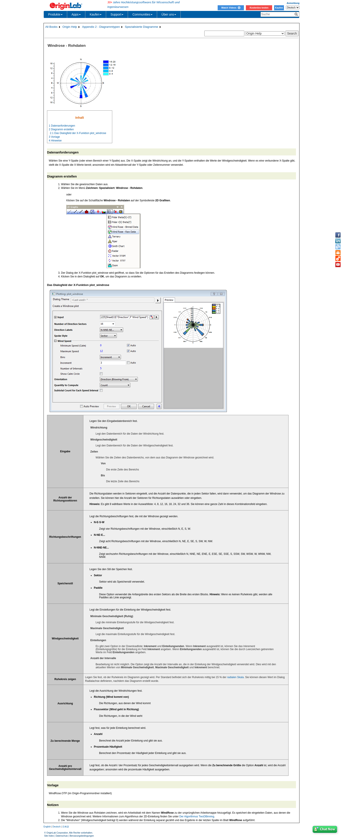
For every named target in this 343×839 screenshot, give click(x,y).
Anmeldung (293, 3)
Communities (142, 14)
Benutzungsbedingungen (82, 836)
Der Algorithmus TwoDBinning (196, 816)
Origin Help (70, 26)
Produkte (55, 14)
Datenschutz (62, 836)
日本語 (65, 826)
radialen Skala (235, 677)
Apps (76, 14)
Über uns (168, 14)
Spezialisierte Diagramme (141, 26)
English (47, 826)
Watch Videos (230, 7)
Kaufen (279, 7)
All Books (51, 26)
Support (116, 14)
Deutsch (56, 826)
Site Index (49, 836)
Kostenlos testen (259, 7)
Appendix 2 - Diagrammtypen (101, 26)
